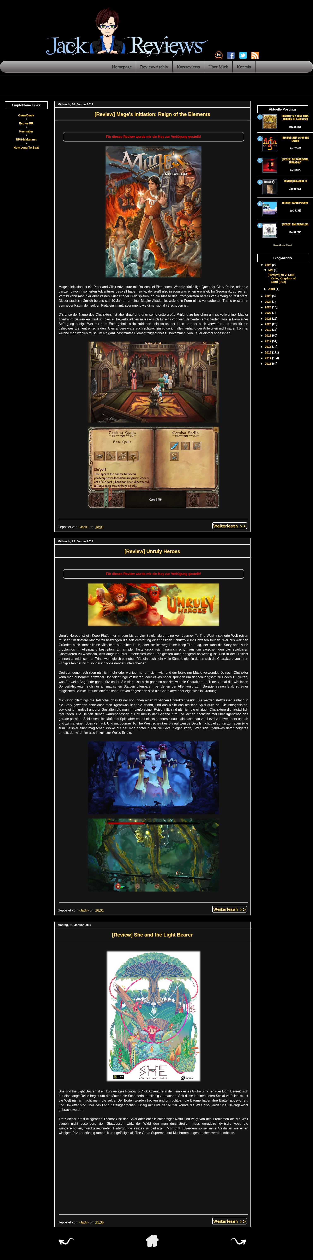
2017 (268, 341)
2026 (268, 265)
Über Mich (218, 66)
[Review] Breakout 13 (295, 181)
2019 (268, 329)
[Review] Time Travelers (295, 224)
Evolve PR (26, 123)
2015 (268, 352)
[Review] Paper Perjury (295, 202)
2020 (268, 324)
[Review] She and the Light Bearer (152, 935)
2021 (268, 318)
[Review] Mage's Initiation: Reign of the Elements (152, 114)
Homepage (122, 66)
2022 (268, 312)
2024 (268, 301)
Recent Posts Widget (282, 245)
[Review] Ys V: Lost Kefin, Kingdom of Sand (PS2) (295, 117)
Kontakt (244, 66)
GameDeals (26, 115)
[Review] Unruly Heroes (152, 551)
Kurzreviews (188, 66)
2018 (268, 335)
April (272, 288)
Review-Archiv (154, 66)
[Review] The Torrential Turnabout (295, 160)
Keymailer (26, 131)
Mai (271, 270)
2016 (268, 346)
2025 (268, 296)
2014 (268, 358)
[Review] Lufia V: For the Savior (295, 139)
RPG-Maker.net (26, 139)
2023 (268, 307)
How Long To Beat (26, 147)
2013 (268, 363)
